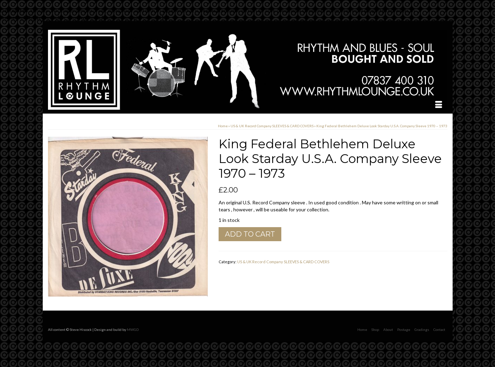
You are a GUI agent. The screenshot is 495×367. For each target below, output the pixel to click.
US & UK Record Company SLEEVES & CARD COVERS (283, 261)
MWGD (133, 329)
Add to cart (250, 234)
